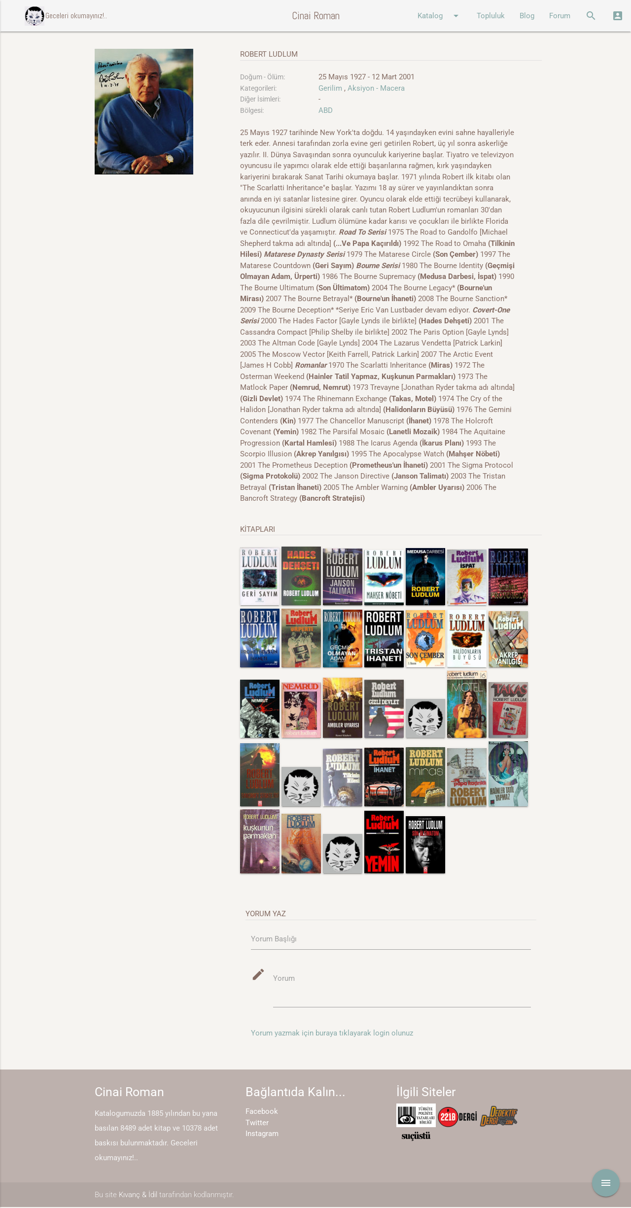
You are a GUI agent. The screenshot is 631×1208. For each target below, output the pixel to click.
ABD (325, 110)
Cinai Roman (316, 15)
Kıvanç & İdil (138, 1195)
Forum (559, 15)
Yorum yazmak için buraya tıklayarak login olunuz (332, 1033)
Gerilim (330, 88)
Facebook (261, 1112)
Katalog (440, 16)
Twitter (257, 1123)
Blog (527, 15)
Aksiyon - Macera (376, 88)
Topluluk (491, 15)
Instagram (262, 1134)
